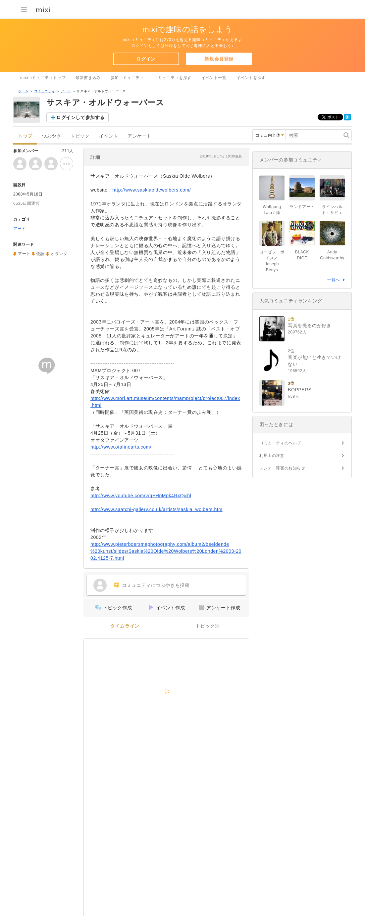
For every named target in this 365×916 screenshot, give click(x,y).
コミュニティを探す (172, 77)
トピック (79, 136)
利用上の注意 (272, 455)
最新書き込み (88, 77)
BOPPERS (300, 389)
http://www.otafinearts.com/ (120, 447)
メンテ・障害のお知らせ (282, 468)
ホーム (23, 91)
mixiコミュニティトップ (43, 77)
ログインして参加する (80, 117)
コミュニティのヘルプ (280, 443)
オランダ (59, 253)
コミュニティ (44, 91)
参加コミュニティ (127, 77)
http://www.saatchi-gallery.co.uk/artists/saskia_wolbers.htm (156, 509)
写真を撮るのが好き (309, 325)
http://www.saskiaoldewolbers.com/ (151, 190)
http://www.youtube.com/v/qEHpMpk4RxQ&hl (140, 495)
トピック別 (208, 626)
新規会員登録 (219, 59)
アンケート (140, 136)
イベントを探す (251, 77)
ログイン (145, 59)
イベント (108, 136)
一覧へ (333, 280)
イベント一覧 (214, 77)
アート (66, 91)
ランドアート (302, 206)
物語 (40, 253)
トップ (25, 136)
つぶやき (51, 136)
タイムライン (124, 626)
